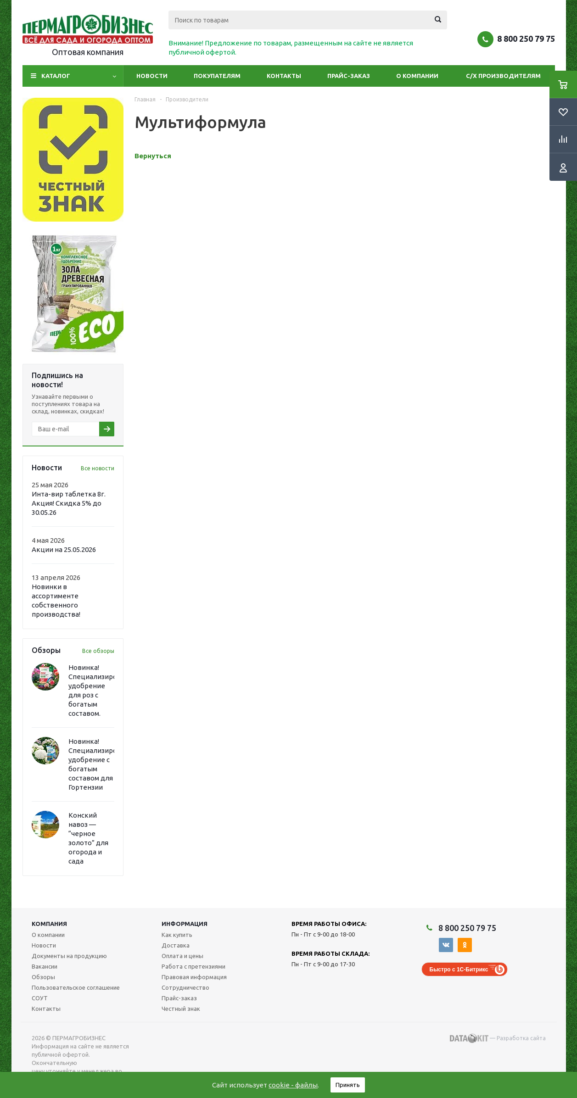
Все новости (97, 468)
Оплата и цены (182, 956)
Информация (184, 923)
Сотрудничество (185, 987)
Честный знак (181, 1008)
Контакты (284, 75)
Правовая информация (194, 977)
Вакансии (44, 966)
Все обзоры (98, 651)
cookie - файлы (293, 1085)
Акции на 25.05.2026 (64, 549)
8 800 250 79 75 (526, 38)
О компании (417, 75)
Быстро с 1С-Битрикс (459, 969)
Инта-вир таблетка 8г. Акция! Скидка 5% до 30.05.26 (69, 503)
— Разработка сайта (497, 1038)
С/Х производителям (503, 75)
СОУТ (40, 998)
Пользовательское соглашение (76, 987)
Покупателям (217, 75)
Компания (49, 923)
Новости (152, 75)
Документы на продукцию (69, 956)
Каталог (55, 75)
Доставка (176, 945)
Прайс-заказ (348, 75)
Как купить (177, 934)
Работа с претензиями (193, 966)
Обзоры (43, 977)
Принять (348, 1084)
